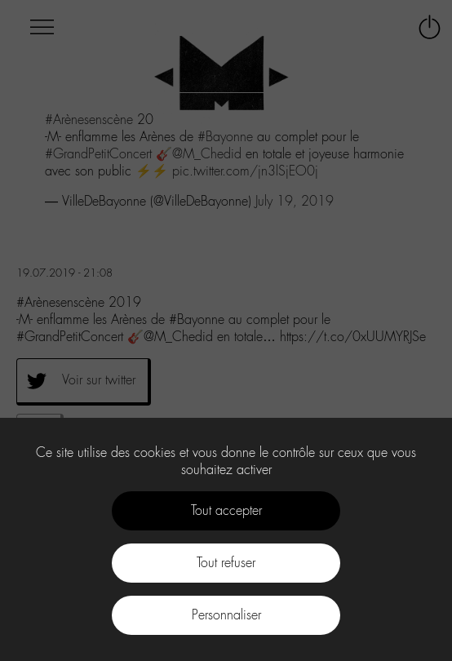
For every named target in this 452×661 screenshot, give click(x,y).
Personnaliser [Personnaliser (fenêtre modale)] (226, 614)
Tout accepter (226, 510)
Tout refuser (226, 562)
